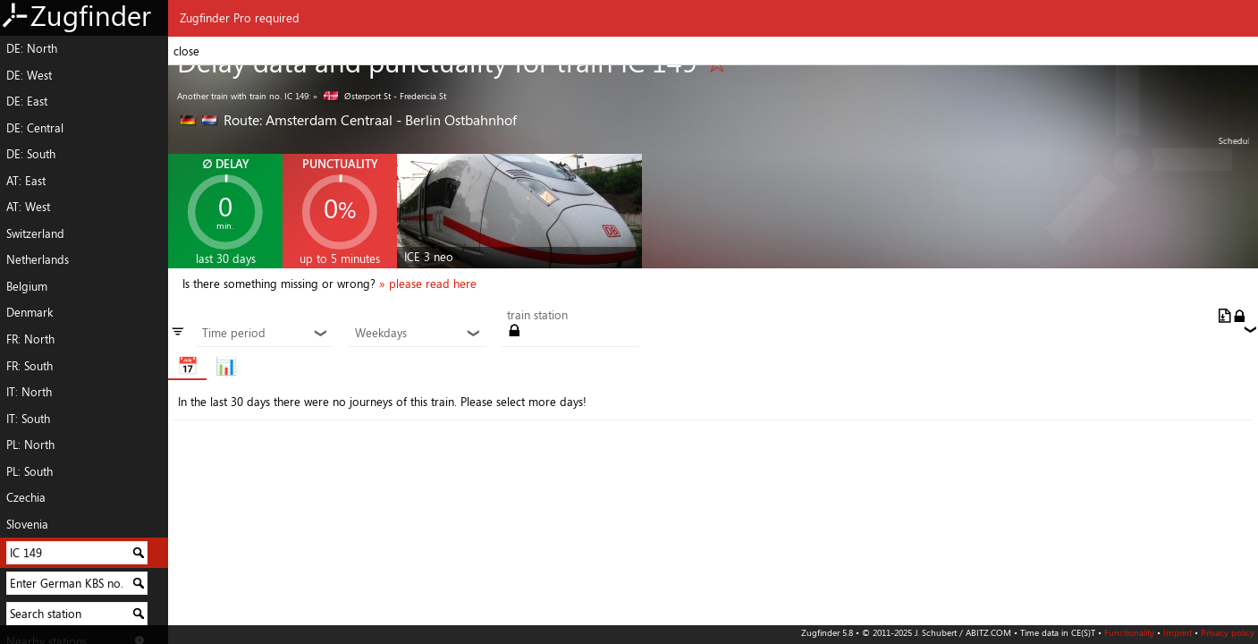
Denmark (29, 312)
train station (537, 316)
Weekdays (418, 333)
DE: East (26, 101)
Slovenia (27, 524)
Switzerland (35, 233)
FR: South (29, 366)
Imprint (1177, 632)
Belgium (26, 286)
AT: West (28, 207)
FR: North (30, 339)
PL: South (29, 471)
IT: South (28, 419)
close (186, 51)
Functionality (1129, 632)
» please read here (428, 283)
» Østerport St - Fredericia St (379, 95)
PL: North (30, 444)
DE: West (29, 75)
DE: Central (34, 128)
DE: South (30, 154)
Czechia (26, 497)
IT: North (29, 392)
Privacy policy (1227, 632)
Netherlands (37, 259)
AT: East (26, 181)
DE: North (31, 48)
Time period (265, 333)
